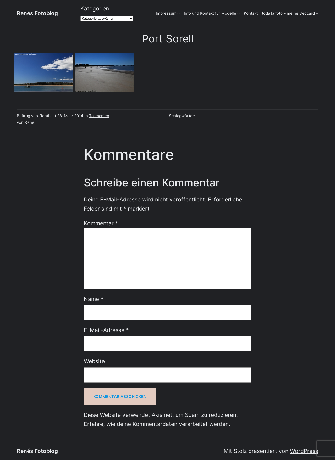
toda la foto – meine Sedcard (288, 13)
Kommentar (101, 223)
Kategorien (94, 8)
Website (94, 361)
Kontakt (251, 13)
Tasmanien (99, 115)
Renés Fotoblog (37, 13)
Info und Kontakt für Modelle (210, 13)
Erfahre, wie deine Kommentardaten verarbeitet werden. (157, 424)
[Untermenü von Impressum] (178, 13)
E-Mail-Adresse (106, 330)
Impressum (166, 13)
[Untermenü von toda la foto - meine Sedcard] (317, 13)
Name (93, 299)
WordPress (304, 451)
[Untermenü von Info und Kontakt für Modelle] (238, 13)
